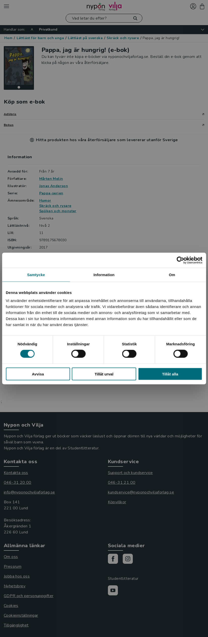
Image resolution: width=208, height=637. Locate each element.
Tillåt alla (170, 374)
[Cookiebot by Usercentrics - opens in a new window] (180, 260)
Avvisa (38, 374)
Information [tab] (104, 275)
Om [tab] (172, 275)
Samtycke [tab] (36, 275)
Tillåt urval (104, 374)
